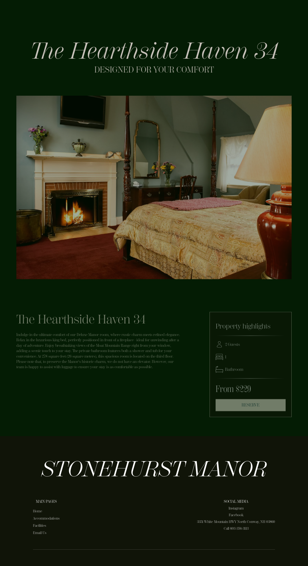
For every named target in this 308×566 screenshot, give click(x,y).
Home (37, 511)
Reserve (251, 406)
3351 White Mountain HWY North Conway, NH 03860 (236, 522)
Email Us (39, 533)
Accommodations (46, 518)
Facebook (236, 515)
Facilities (39, 525)
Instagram (236, 508)
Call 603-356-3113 (236, 528)
